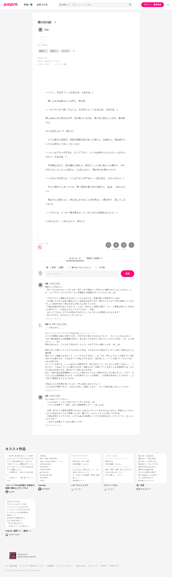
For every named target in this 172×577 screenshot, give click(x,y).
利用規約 (50, 566)
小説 (64, 64)
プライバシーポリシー (65, 566)
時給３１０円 (50, 324)
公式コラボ (42, 4)
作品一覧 (28, 4)
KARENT (103, 566)
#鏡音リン (54, 51)
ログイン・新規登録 (152, 4)
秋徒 (47, 284)
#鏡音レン (43, 51)
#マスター (65, 51)
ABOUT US (114, 566)
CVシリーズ (93, 566)
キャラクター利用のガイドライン (32, 566)
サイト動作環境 (11, 566)
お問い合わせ (81, 566)
